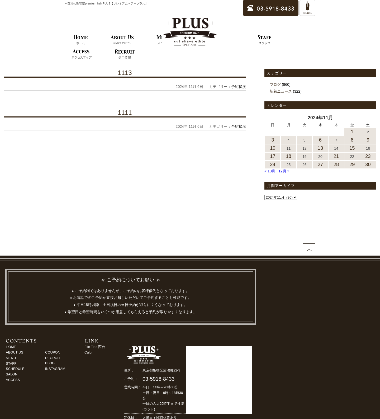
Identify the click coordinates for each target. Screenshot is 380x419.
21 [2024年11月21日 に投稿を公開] (336, 156)
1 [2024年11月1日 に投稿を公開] (352, 131)
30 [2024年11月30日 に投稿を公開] (367, 164)
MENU (11, 358)
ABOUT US (14, 352)
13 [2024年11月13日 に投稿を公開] (320, 148)
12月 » (283, 171)
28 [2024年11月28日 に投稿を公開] (336, 164)
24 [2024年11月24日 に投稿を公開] (272, 164)
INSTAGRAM (55, 369)
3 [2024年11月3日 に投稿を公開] (272, 140)
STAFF (11, 363)
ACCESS (13, 380)
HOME (11, 347)
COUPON (52, 352)
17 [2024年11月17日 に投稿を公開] (272, 156)
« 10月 (269, 171)
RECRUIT (52, 358)
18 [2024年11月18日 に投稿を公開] (288, 156)
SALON (11, 374)
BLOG (50, 363)
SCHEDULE (15, 369)
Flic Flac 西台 (94, 347)
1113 (125, 72)
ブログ (275, 84)
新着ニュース (281, 91)
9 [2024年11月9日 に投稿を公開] (368, 140)
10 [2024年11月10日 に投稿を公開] (272, 148)
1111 (125, 112)
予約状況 (238, 86)
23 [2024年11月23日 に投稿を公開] (367, 156)
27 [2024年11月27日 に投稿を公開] (320, 164)
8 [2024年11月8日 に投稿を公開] (352, 140)
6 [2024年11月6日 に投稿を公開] (320, 140)
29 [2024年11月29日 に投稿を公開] (352, 164)
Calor (88, 352)
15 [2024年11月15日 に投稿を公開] (352, 148)
